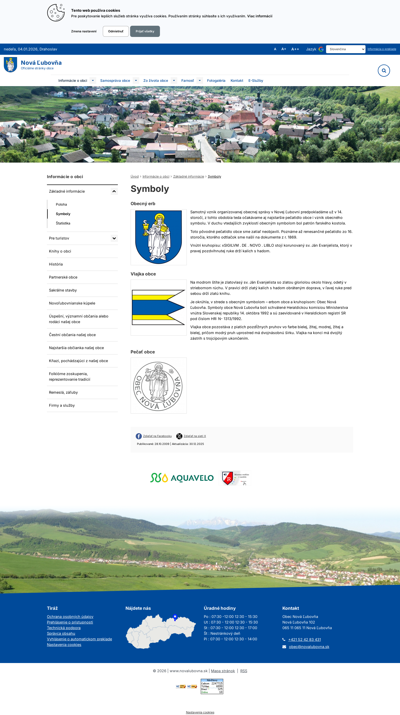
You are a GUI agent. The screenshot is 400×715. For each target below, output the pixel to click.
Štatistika (63, 223)
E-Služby (255, 80)
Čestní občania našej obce (72, 335)
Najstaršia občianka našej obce (76, 348)
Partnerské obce (63, 277)
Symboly (63, 214)
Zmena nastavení (83, 31)
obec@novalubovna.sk (309, 646)
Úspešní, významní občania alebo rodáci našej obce (78, 319)
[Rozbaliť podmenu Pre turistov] (114, 238)
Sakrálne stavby (63, 290)
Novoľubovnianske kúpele (72, 303)
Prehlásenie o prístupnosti (70, 622)
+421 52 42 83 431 (304, 639)
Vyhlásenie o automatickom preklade (79, 639)
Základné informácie (67, 191)
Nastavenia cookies (64, 644)
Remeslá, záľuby (63, 392)
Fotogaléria (216, 80)
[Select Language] (346, 49)
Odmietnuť (115, 31)
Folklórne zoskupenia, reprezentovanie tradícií (69, 376)
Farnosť (187, 80)
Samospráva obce (115, 80)
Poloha (61, 204)
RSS (243, 671)
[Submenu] (93, 80)
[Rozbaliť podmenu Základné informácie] (114, 191)
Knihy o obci (60, 251)
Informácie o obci (72, 80)
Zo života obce (155, 80)
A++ (295, 49)
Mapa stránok (223, 671)
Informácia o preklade (382, 49)
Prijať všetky (145, 31)
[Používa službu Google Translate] (321, 49)
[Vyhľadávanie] (384, 70)
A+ (283, 49)
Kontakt (237, 80)
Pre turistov (59, 238)
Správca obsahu (61, 633)
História (56, 264)
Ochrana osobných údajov (70, 616)
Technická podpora (64, 628)
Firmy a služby (62, 405)
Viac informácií (259, 16)
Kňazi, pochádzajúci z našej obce (78, 361)
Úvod (135, 176)
